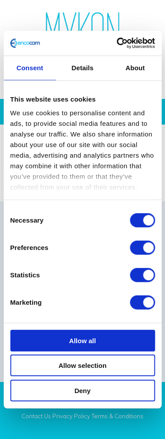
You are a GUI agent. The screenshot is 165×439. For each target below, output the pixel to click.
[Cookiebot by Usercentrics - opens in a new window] (117, 43)
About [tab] (135, 67)
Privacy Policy (71, 416)
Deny (82, 390)
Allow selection (82, 365)
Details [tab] (83, 67)
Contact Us (36, 416)
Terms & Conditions (117, 416)
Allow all (82, 340)
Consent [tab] (29, 67)
